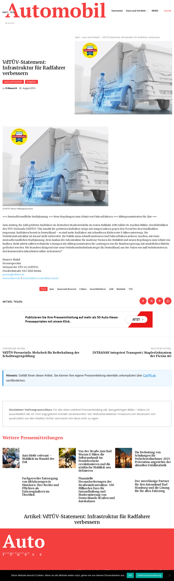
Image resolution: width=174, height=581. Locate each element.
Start (77, 37)
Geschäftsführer (98, 290)
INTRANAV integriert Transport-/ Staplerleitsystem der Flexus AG (131, 355)
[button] (167, 10)
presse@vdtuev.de (13, 275)
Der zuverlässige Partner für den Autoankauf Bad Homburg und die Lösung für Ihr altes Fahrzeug (152, 487)
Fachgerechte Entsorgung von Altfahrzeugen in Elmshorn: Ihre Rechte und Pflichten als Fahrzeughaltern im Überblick (40, 487)
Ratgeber (31, 82)
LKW (111, 290)
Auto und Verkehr (13, 82)
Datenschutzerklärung (149, 575)
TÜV (130, 290)
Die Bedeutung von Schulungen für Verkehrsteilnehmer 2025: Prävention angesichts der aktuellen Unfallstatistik (153, 460)
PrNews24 (11, 89)
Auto (51, 290)
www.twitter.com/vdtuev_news (40, 279)
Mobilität (121, 290)
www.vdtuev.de (11, 279)
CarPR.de (149, 376)
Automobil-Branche (66, 290)
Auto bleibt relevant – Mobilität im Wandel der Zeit (38, 460)
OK (130, 575)
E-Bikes (83, 290)
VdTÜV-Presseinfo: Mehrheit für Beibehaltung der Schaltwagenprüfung (41, 355)
